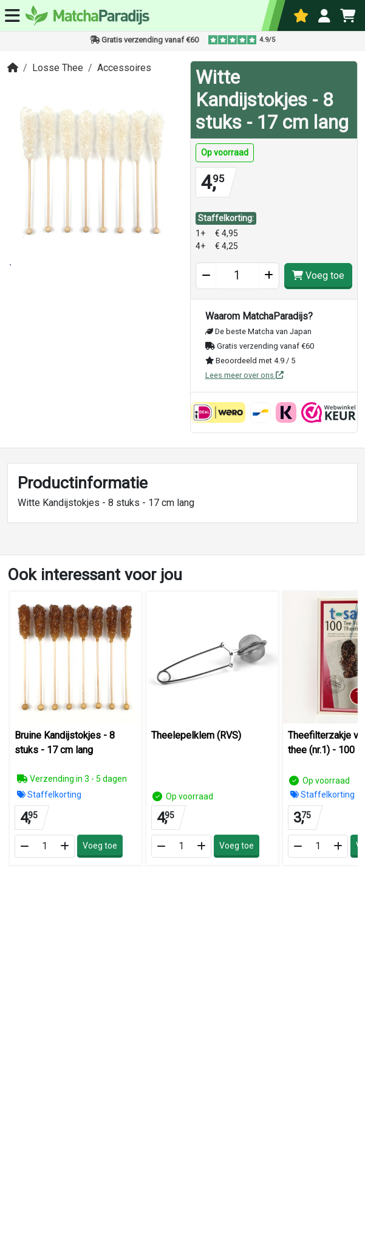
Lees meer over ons (244, 375)
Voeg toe (318, 275)
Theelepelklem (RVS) (196, 735)
